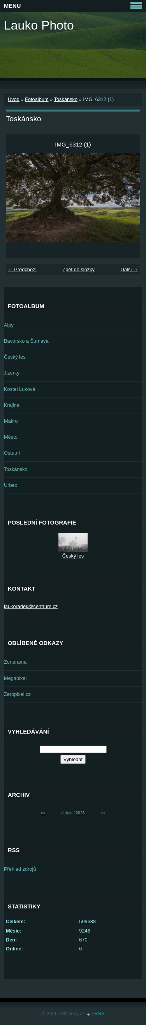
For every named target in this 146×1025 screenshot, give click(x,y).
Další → (129, 269)
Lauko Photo (39, 25)
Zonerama (15, 662)
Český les (14, 357)
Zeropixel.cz (17, 694)
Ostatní (12, 453)
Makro (11, 421)
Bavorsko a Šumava (26, 341)
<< (43, 813)
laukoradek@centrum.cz (31, 606)
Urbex (10, 485)
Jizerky (11, 373)
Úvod (13, 99)
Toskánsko (65, 99)
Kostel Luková (19, 389)
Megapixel (15, 678)
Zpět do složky (78, 269)
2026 (80, 813)
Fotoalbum (36, 99)
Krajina (11, 405)
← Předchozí (22, 269)
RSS (99, 1013)
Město (11, 437)
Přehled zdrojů (20, 869)
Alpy (9, 325)
